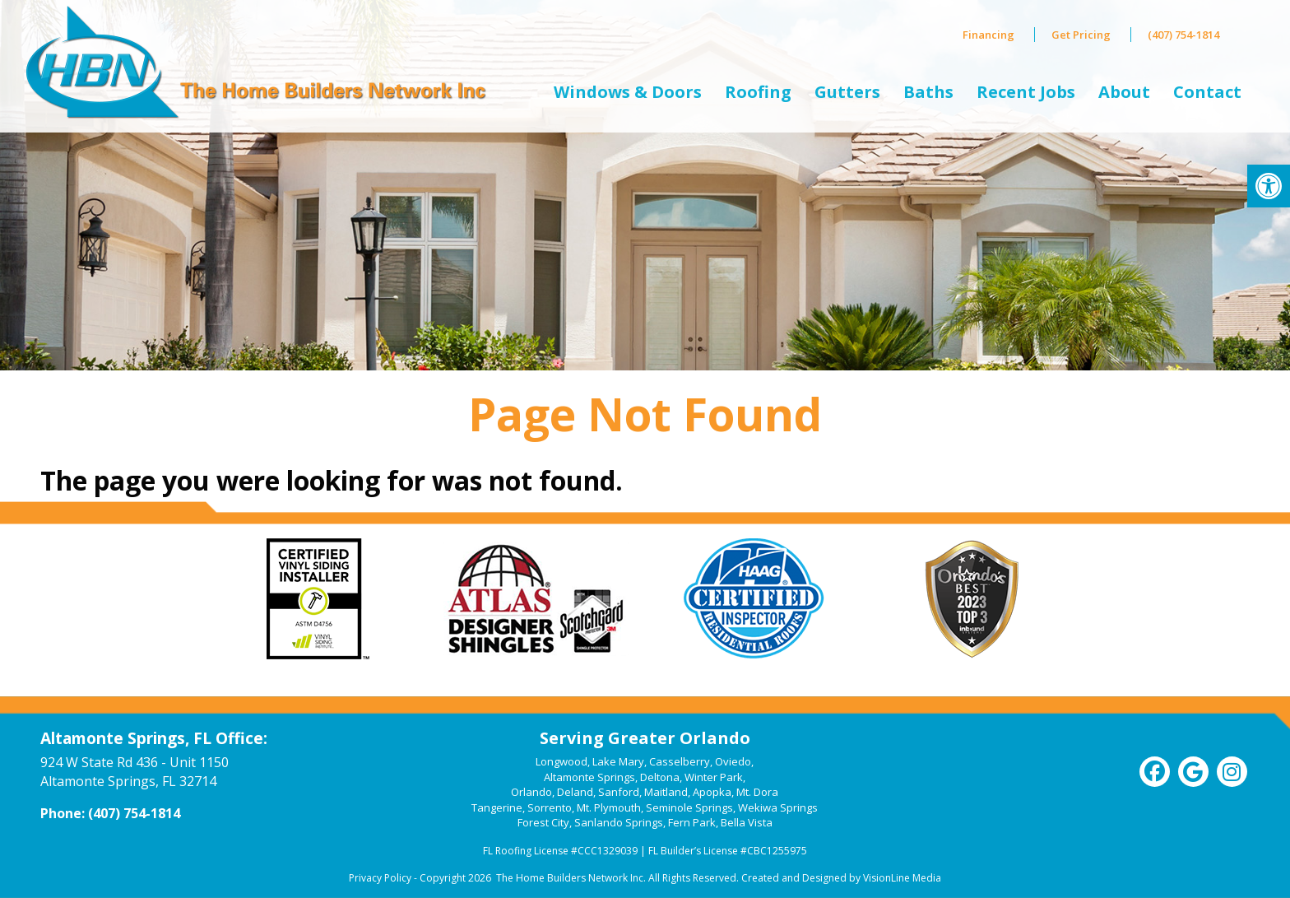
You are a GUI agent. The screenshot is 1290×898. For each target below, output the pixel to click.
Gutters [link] (847, 92)
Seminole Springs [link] (689, 807)
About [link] (1124, 92)
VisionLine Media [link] (902, 878)
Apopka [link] (712, 791)
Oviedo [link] (733, 761)
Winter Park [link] (713, 777)
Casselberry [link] (679, 761)
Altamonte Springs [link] (589, 777)
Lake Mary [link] (618, 761)
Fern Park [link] (692, 822)
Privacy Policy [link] (380, 878)
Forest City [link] (543, 822)
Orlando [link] (531, 791)
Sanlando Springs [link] (618, 822)
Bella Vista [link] (747, 822)
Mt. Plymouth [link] (609, 807)
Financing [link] (988, 34)
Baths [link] (928, 92)
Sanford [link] (618, 791)
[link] (1268, 186)
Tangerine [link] (496, 807)
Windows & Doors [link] (628, 92)
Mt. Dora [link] (757, 791)
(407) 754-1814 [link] (1183, 34)
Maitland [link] (666, 791)
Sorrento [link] (549, 807)
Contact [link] (1207, 92)
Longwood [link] (561, 761)
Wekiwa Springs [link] (778, 807)
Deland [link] (575, 791)
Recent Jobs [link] (1026, 92)
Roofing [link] (758, 92)
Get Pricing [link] (1081, 34)
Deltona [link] (660, 777)
